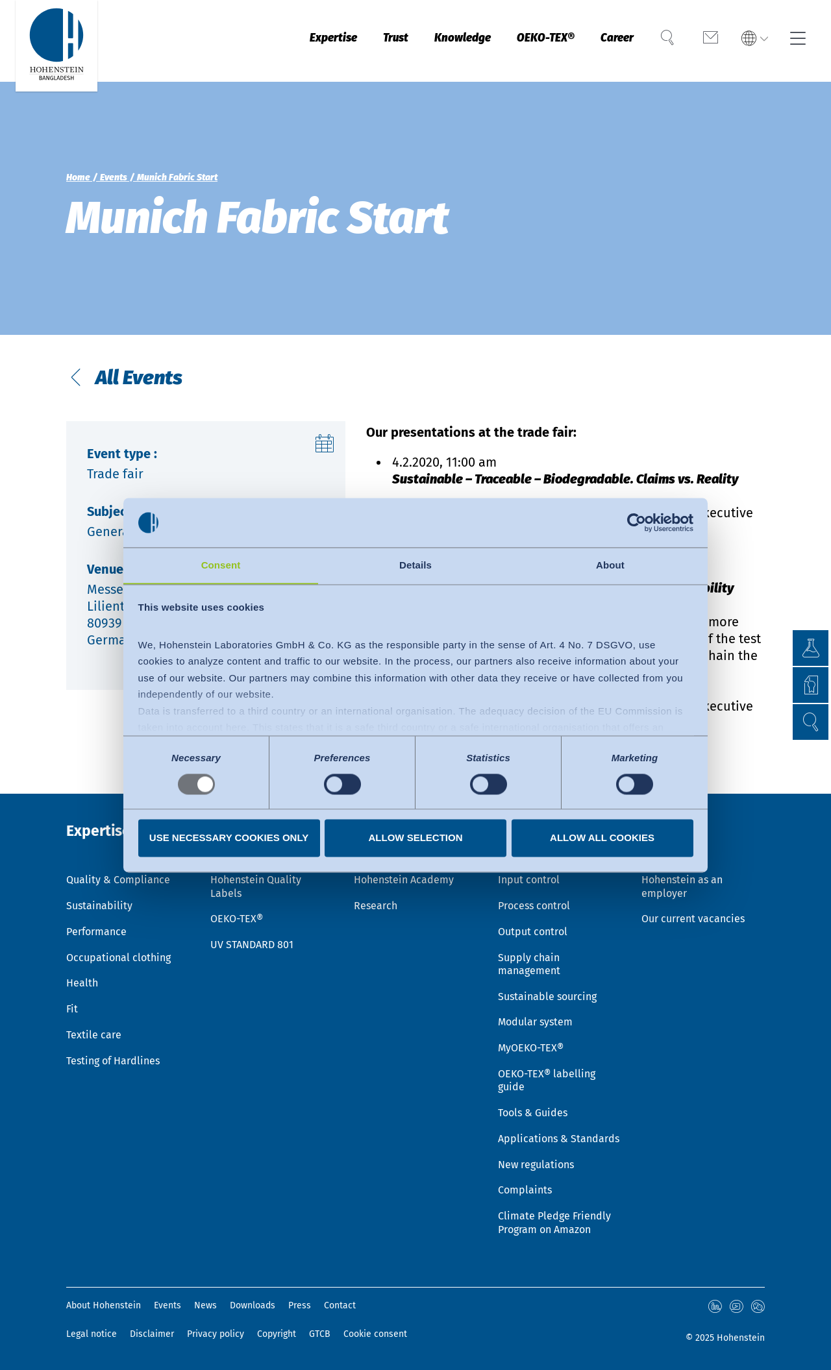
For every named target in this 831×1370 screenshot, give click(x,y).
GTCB (319, 1333)
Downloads (252, 1305)
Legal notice (91, 1333)
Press (299, 1305)
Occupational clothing (118, 950)
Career (610, 41)
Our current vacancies (693, 911)
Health (82, 976)
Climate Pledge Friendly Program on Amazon (554, 1222)
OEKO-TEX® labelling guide (546, 1076)
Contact (340, 1305)
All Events (141, 381)
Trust (364, 41)
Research (375, 897)
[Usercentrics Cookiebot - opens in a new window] (636, 522)
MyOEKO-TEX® (531, 1043)
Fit (72, 1003)
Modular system (535, 1016)
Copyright (276, 1333)
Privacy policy (215, 1333)
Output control (532, 924)
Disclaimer (152, 1333)
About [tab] (610, 564)
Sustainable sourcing (547, 990)
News (205, 1305)
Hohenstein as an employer (682, 877)
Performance (96, 924)
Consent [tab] (221, 564)
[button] (808, 722)
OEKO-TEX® (531, 41)
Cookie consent (375, 1333)
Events (167, 1305)
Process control (534, 897)
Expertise (295, 41)
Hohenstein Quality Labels (255, 877)
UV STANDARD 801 (251, 937)
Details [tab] (415, 564)
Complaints (525, 1188)
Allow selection (416, 838)
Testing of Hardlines (113, 1056)
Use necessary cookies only (228, 838)
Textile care (93, 1029)
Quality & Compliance (118, 870)
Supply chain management (529, 957)
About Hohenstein (103, 1305)
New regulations (536, 1162)
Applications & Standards (558, 1136)
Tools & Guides (532, 1109)
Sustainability (99, 897)
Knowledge (439, 41)
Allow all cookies (602, 838)
